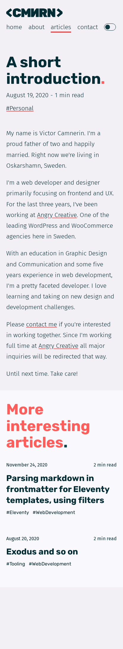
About (36, 27)
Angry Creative (57, 215)
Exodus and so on (42, 552)
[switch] (110, 27)
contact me (41, 324)
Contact (87, 27)
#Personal (19, 108)
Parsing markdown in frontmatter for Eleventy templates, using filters (57, 489)
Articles (61, 27)
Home (14, 27)
